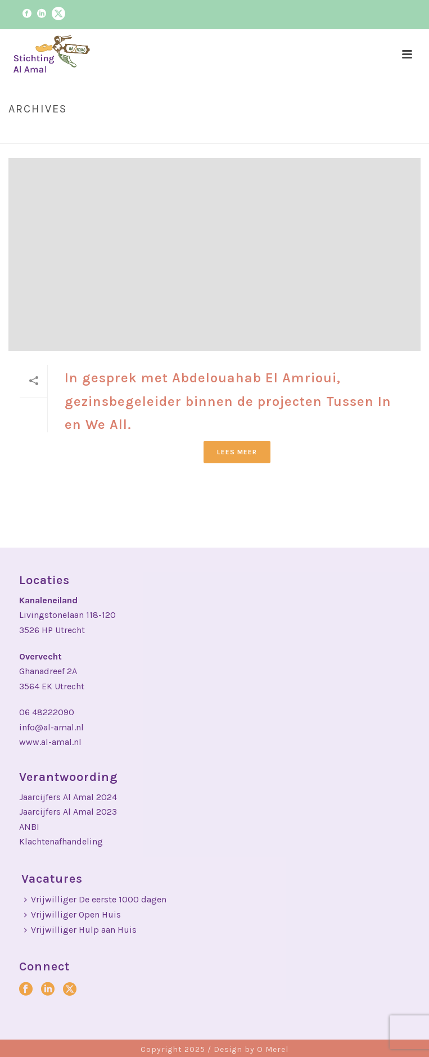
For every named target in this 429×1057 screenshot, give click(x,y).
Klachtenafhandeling (61, 841)
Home (301, 132)
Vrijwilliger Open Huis (72, 914)
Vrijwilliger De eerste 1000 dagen (95, 899)
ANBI (29, 826)
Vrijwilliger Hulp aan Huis (80, 929)
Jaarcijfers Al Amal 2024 (68, 797)
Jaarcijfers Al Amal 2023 (68, 811)
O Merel (272, 1049)
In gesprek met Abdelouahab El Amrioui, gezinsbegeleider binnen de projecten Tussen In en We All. (228, 401)
